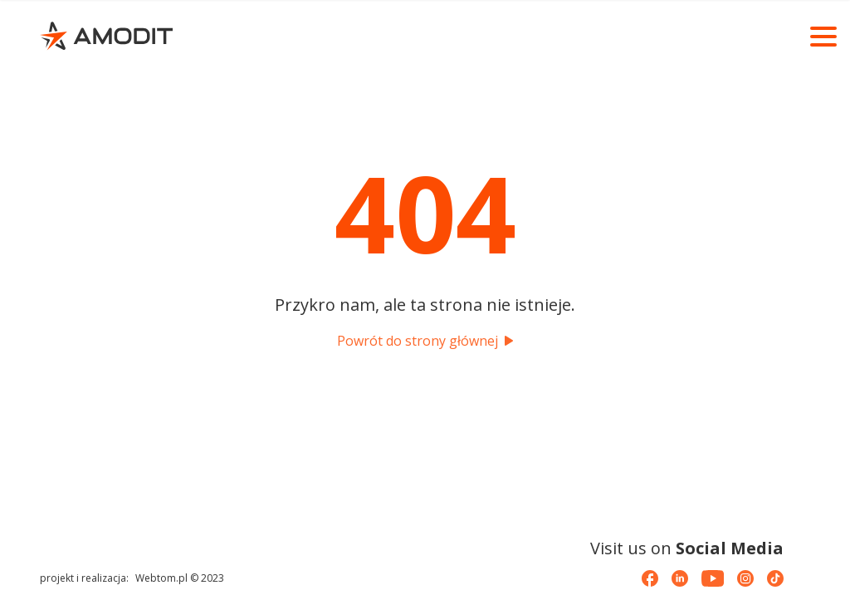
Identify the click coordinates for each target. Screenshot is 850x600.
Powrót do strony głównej (425, 341)
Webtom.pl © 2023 (179, 578)
